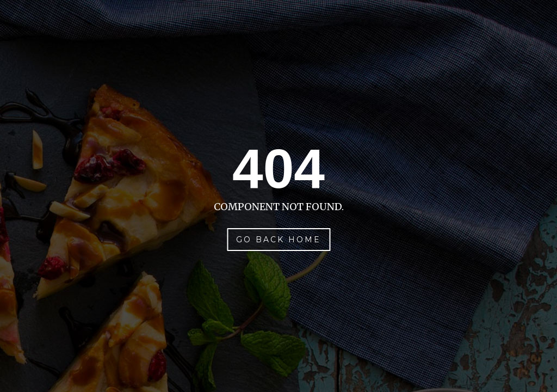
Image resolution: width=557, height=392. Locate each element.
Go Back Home (278, 239)
